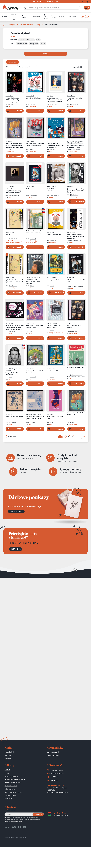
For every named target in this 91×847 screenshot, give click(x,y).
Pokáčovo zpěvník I (55, 145)
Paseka (52, 422)
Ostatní (61, 17)
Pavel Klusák (30, 141)
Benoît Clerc (9, 96)
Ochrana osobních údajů (13, 783)
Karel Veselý (50, 414)
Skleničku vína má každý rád (35, 418)
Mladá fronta (12, 331)
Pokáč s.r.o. (53, 149)
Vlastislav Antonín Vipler (33, 414)
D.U (48, 96)
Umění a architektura (26, 25)
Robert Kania (30, 186)
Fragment (32, 104)
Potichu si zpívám (15, 191)
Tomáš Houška (10, 232)
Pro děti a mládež (45, 16)
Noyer (51, 96)
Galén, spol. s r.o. (54, 195)
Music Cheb (33, 239)
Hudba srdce (55, 417)
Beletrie (4, 17)
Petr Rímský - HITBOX (77, 286)
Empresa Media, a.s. (76, 240)
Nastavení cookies (11, 786)
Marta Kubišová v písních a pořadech (55, 190)
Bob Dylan (29, 283)
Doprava (7, 773)
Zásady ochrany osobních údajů (13, 821)
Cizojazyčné (36, 17)
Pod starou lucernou (35, 232)
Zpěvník (33, 98)
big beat (42, 44)
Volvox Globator (75, 149)
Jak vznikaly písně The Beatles (74, 326)
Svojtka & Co (53, 104)
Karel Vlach (76, 368)
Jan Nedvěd (50, 232)
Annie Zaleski (30, 323)
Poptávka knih (9, 752)
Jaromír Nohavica (52, 323)
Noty (38, 25)
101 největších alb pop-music (35, 144)
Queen (13, 99)
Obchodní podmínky (11, 776)
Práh (10, 377)
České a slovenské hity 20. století (14, 145)
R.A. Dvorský (12, 422)
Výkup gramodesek (53, 755)
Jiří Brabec (9, 141)
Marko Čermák (51, 278)
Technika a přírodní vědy (13, 16)
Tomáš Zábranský (78, 143)
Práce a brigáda (10, 789)
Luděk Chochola (51, 186)
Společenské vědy (24, 16)
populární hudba (21, 44)
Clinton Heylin (30, 278)
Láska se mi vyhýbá (14, 416)
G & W (10, 149)
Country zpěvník (53, 280)
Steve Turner (71, 96)
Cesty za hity (15, 327)
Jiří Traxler (9, 414)
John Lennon (76, 190)
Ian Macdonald (71, 141)
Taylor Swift (34, 326)
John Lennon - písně (55, 100)
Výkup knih (8, 758)
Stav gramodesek (53, 752)
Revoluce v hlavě (75, 146)
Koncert (54, 326)
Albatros (32, 149)
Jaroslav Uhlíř (30, 96)
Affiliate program (10, 795)
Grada (31, 331)
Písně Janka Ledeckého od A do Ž (76, 281)
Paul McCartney (10, 369)
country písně (33, 44)
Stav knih (8, 755)
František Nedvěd (52, 369)
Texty (13, 374)
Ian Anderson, (10, 186)
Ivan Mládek (30, 369)
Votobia (32, 286)
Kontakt (7, 770)
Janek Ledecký (71, 278)
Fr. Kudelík (32, 422)
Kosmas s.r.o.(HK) (14, 195)
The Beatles (75, 99)
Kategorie (12, 25)
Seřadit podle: (10, 67)
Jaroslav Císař (10, 323)
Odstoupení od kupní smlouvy (15, 779)
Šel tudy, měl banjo (34, 372)
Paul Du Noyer (71, 186)
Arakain (28, 189)
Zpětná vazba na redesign (13, 792)
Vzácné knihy (53, 16)
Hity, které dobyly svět (75, 236)
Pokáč (48, 141)
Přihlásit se (8, 799)
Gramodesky (72, 17)
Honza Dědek (71, 232)
